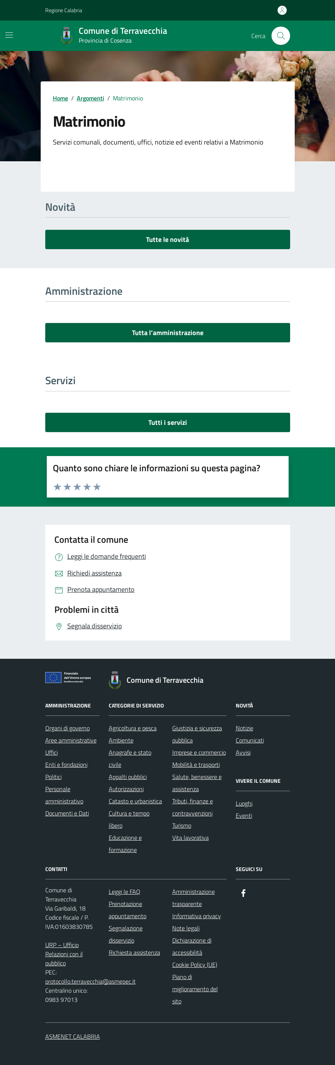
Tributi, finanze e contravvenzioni (192, 807)
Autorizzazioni (126, 788)
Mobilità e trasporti (196, 764)
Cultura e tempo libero (129, 819)
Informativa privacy (196, 915)
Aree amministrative (71, 740)
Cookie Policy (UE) (194, 964)
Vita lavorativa (190, 837)
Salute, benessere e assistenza (197, 782)
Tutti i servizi (167, 422)
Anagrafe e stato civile (130, 758)
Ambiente (121, 740)
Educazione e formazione (125, 843)
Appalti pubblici (128, 776)
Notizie (244, 728)
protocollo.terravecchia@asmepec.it (90, 981)
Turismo (181, 825)
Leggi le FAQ (124, 891)
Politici (53, 776)
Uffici (51, 752)
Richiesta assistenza (134, 952)
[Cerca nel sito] (280, 36)
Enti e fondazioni (66, 764)
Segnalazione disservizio (126, 934)
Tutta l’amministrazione (167, 332)
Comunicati (250, 740)
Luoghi (244, 803)
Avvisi (243, 752)
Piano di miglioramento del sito (195, 989)
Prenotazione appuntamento (127, 909)
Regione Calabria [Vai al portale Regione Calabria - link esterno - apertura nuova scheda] (63, 10)
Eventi (244, 815)
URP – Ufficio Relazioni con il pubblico (64, 954)
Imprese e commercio (199, 752)
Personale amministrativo (64, 795)
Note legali (186, 928)
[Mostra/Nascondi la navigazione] (9, 35)
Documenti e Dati (67, 813)
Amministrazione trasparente (193, 897)
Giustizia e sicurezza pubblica (197, 734)
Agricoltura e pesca (133, 728)
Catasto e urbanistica (135, 801)
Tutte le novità (167, 239)
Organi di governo (67, 728)
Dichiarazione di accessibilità (191, 946)
